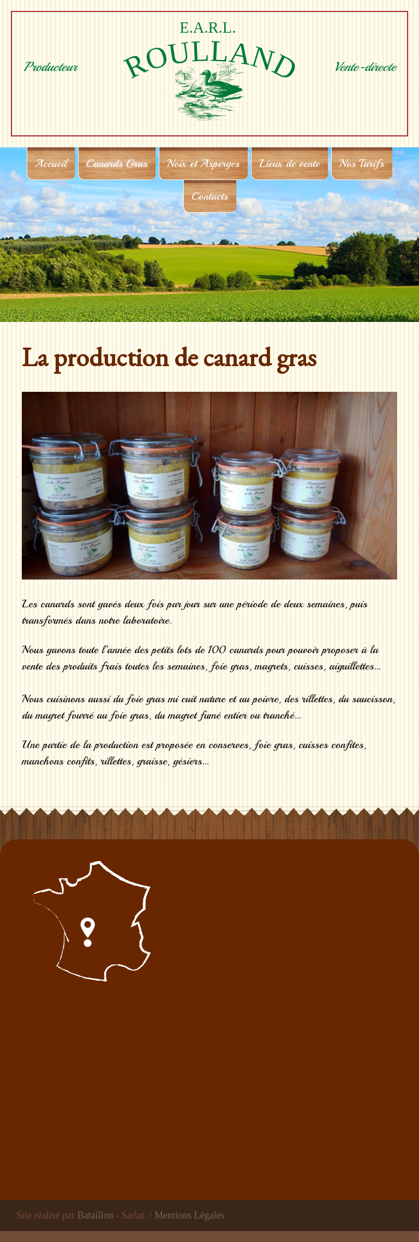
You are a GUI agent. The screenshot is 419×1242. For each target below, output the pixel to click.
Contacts (209, 196)
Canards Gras (116, 163)
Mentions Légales (189, 1215)
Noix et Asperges (203, 163)
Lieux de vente (289, 163)
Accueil (51, 163)
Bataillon (95, 1215)
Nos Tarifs (361, 163)
